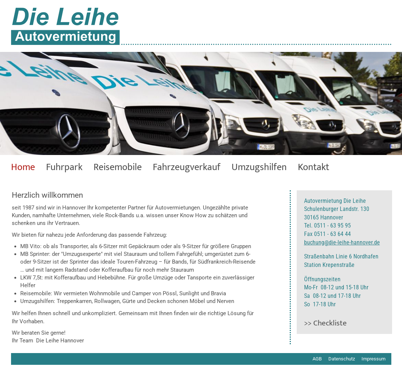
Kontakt (313, 167)
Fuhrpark (64, 167)
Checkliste (330, 323)
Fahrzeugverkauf (187, 167)
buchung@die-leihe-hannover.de (342, 242)
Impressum (373, 359)
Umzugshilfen (259, 167)
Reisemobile (118, 167)
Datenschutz (341, 359)
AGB (317, 359)
